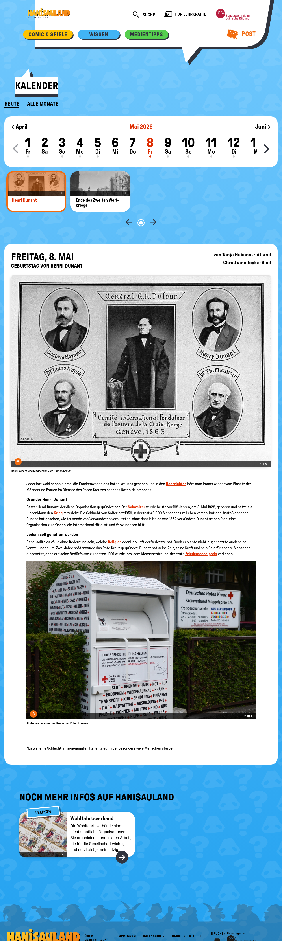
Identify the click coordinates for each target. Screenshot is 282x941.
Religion (114, 527)
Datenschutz (154, 921)
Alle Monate (42, 104)
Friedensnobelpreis (201, 539)
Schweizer (136, 492)
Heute (11, 104)
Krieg (58, 498)
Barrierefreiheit (187, 921)
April (19, 126)
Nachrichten (176, 469)
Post (241, 34)
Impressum (126, 921)
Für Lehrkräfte (185, 14)
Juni (263, 126)
